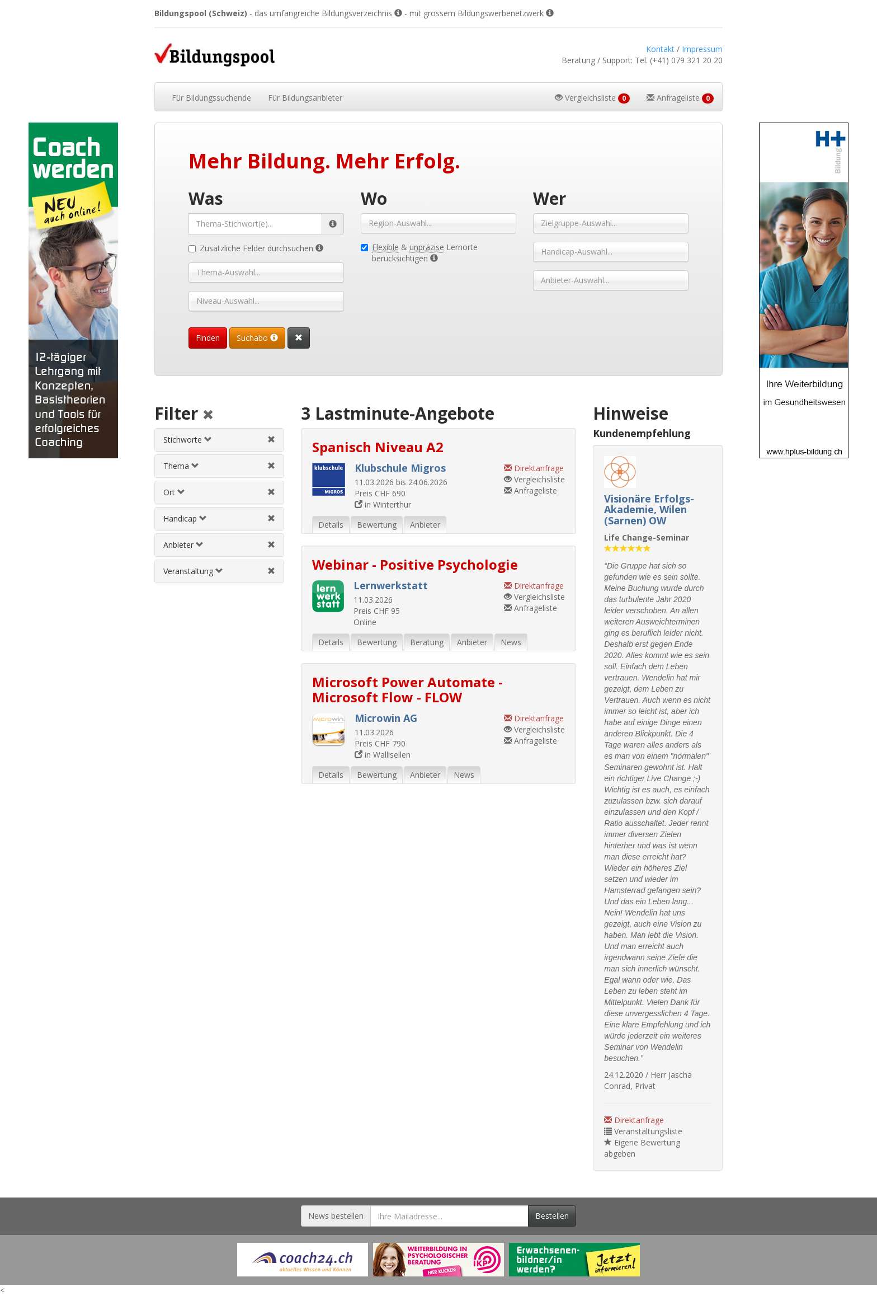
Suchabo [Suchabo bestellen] (257, 337)
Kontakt (660, 49)
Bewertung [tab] (377, 524)
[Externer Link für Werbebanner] (302, 1259)
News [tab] (511, 642)
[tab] (219, 440)
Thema (181, 466)
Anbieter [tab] (425, 524)
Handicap (185, 518)
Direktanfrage (634, 1120)
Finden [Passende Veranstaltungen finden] (208, 337)
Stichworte (187, 439)
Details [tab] (330, 524)
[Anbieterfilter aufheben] (271, 544)
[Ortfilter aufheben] (271, 492)
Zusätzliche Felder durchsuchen (255, 248)
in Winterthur (383, 504)
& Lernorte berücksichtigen (419, 253)
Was (205, 198)
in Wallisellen (383, 754)
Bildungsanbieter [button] (305, 97)
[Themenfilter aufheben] (271, 466)
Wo (374, 198)
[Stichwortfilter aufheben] (271, 439)
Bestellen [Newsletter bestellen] (552, 1215)
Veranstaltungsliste (643, 1131)
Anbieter (183, 544)
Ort (174, 492)
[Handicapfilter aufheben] (271, 518)
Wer (549, 198)
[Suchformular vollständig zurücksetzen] (298, 338)
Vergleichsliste (534, 479)
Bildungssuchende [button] (211, 97)
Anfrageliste (530, 490)
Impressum (702, 49)
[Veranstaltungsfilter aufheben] (271, 571)
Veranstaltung (193, 571)
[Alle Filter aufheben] (208, 415)
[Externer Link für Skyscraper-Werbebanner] (73, 290)
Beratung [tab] (427, 642)
